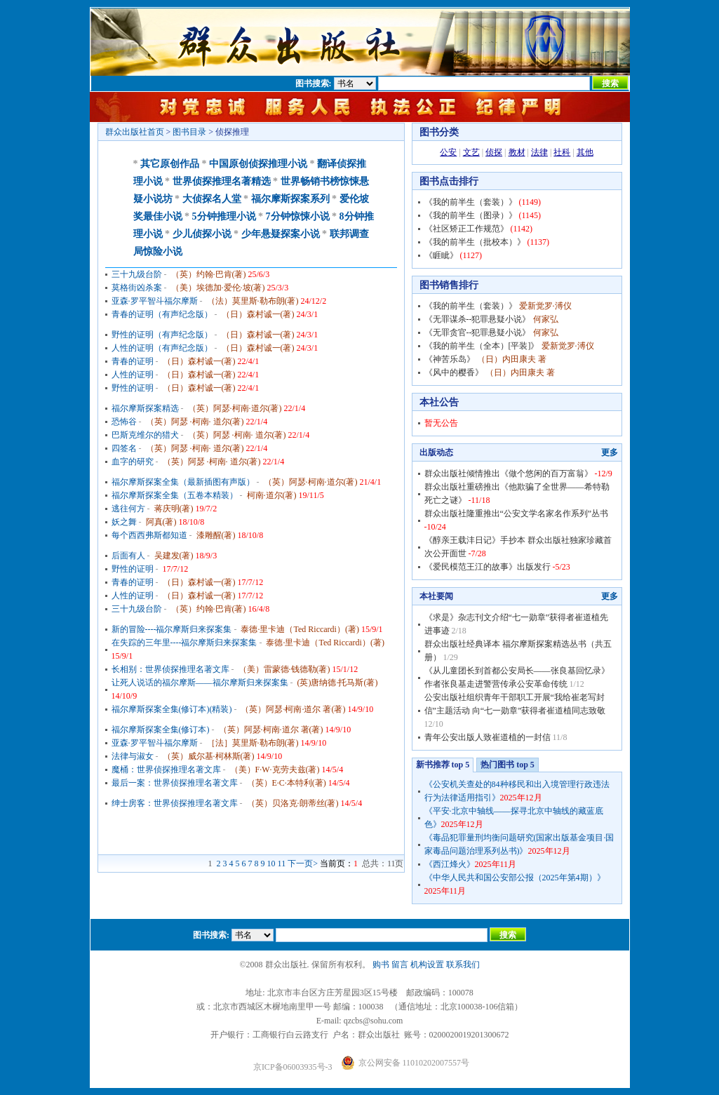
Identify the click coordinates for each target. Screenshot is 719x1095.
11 (282, 863)
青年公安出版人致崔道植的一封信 (487, 737)
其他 (585, 152)
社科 (561, 152)
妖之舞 (124, 522)
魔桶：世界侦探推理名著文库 (166, 769)
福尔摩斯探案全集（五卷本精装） (175, 495)
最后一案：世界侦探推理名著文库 (175, 783)
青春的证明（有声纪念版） (162, 314)
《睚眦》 (441, 255)
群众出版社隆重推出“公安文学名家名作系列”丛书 (516, 513)
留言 (399, 964)
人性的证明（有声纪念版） (162, 348)
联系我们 (463, 964)
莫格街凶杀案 (137, 288)
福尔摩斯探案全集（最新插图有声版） (183, 482)
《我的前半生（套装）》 (470, 202)
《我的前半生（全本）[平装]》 (481, 346)
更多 (609, 452)
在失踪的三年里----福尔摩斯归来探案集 (184, 642)
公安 (448, 152)
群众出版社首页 (134, 132)
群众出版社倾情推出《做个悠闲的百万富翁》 (508, 473)
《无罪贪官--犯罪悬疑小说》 (477, 332)
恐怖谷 (124, 421)
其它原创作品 (169, 164)
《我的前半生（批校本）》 (474, 242)
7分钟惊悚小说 (298, 216)
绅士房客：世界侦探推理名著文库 (175, 803)
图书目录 (189, 132)
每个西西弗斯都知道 (149, 535)
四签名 (124, 448)
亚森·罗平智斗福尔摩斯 (155, 301)
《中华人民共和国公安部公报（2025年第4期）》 (514, 877)
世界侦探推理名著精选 (222, 181)
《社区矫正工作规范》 (466, 229)
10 (271, 863)
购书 (380, 964)
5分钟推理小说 (224, 216)
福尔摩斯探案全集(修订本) (161, 729)
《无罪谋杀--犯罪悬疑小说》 (477, 319)
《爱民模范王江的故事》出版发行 (487, 567)
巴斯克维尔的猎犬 (145, 435)
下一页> (303, 863)
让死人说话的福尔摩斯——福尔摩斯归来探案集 (200, 682)
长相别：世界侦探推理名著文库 (170, 669)
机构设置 (427, 964)
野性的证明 (133, 388)
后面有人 (128, 555)
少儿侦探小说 (202, 234)
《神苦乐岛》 (449, 359)
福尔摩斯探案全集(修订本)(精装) (172, 709)
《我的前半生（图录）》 (470, 215)
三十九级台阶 (137, 274)
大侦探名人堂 (211, 199)
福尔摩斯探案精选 (145, 408)
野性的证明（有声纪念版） (162, 335)
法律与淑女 (133, 756)
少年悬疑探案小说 (280, 234)
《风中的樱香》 (453, 372)
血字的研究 (133, 461)
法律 (539, 152)
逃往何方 (128, 508)
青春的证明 (133, 361)
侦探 (493, 152)
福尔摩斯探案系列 (290, 199)
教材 (517, 152)
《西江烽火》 (449, 864)
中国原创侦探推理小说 (258, 164)
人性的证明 (133, 374)
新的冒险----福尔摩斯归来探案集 (172, 629)
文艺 (471, 152)
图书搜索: (313, 83)
